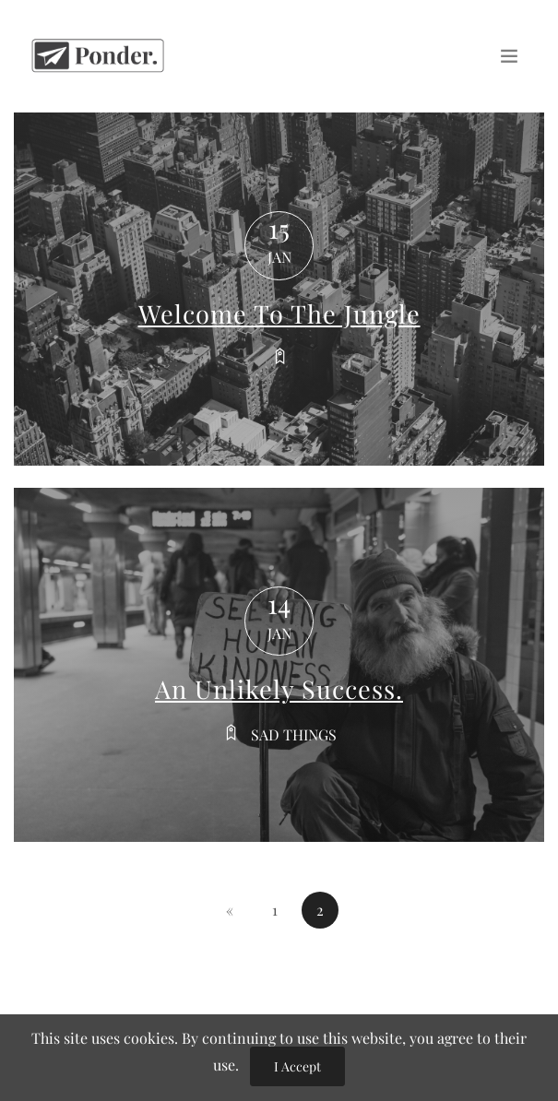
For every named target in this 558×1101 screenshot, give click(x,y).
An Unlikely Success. (279, 688)
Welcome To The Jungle (279, 313)
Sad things (294, 734)
